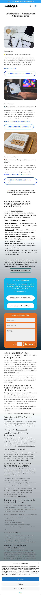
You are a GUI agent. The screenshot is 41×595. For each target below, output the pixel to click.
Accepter (20, 579)
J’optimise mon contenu (18, 127)
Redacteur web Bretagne (28, 414)
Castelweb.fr (8, 245)
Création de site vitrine (20, 496)
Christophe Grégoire (17, 211)
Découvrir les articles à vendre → (20, 270)
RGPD (20, 592)
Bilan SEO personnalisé (22, 460)
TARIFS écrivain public (20, 298)
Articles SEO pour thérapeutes (26, 446)
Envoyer (29, 344)
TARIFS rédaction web (20, 305)
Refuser (20, 584)
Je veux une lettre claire (19, 73)
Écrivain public (17, 532)
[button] (38, 563)
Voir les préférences (20, 589)
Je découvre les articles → (19, 181)
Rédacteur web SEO (21, 430)
